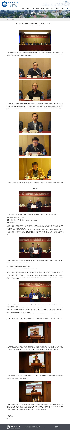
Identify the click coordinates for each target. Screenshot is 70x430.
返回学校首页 (65, 1)
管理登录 (56, 427)
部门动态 (13, 19)
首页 (10, 19)
